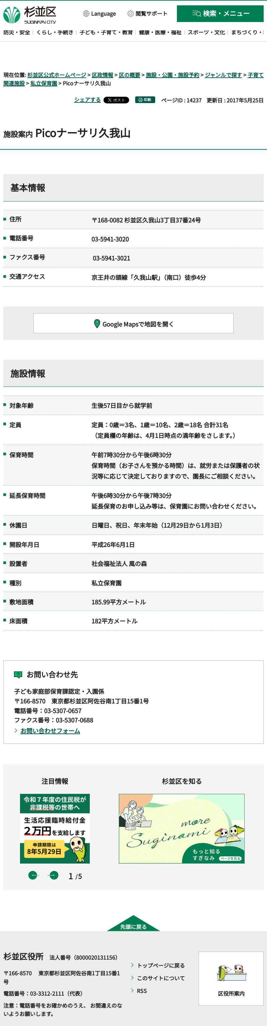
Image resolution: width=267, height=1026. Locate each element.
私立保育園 (43, 64)
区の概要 (129, 55)
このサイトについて (161, 959)
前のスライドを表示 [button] (32, 856)
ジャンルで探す (223, 55)
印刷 (147, 80)
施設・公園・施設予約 (172, 55)
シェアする (87, 80)
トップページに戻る (161, 946)
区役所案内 (231, 974)
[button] (99, 13)
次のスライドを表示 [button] (54, 856)
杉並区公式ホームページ (56, 55)
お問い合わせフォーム (50, 711)
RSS (142, 972)
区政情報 (102, 55)
